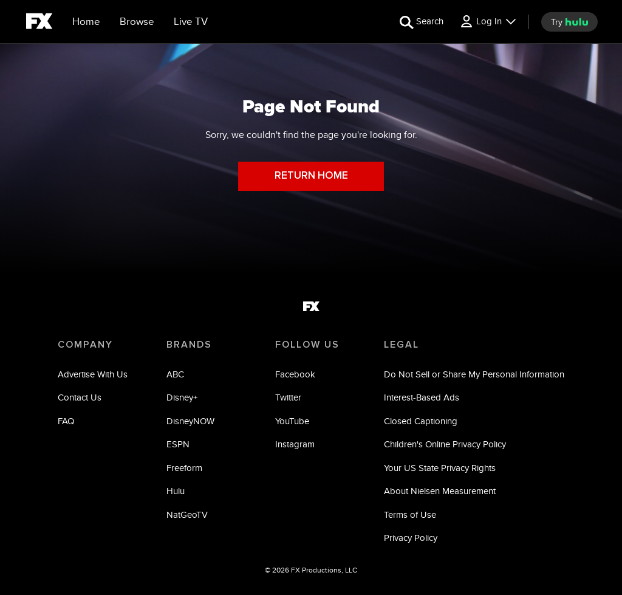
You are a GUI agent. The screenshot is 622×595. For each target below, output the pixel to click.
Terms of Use (410, 514)
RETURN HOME (311, 176)
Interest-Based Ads (421, 397)
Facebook (295, 374)
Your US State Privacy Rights (440, 467)
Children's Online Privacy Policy (445, 444)
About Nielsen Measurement (440, 490)
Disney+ (181, 397)
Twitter (288, 397)
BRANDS (189, 344)
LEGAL (401, 344)
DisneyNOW (190, 420)
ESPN (178, 444)
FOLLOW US (307, 344)
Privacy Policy (410, 537)
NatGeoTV (187, 514)
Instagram (295, 444)
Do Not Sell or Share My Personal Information (474, 374)
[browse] (137, 22)
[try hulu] (569, 22)
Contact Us (79, 397)
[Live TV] (191, 22)
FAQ (66, 420)
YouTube (292, 420)
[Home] (86, 22)
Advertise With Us (93, 374)
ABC (175, 374)
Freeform (184, 467)
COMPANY (85, 344)
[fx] (39, 23)
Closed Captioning (420, 420)
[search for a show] (421, 21)
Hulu (175, 490)
